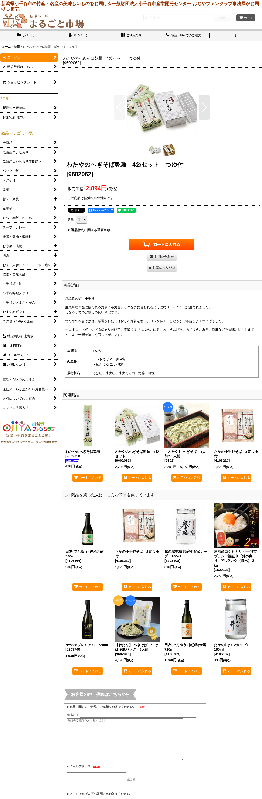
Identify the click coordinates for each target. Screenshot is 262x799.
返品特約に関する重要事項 (89, 230)
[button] (236, 36)
